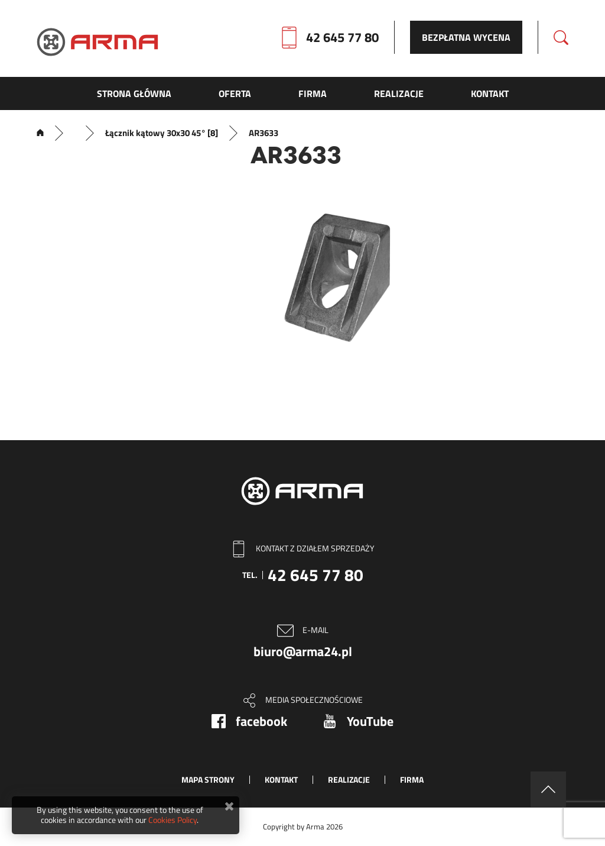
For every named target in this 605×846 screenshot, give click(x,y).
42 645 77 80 (342, 37)
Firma (412, 779)
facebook (261, 721)
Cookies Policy (172, 819)
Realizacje (349, 779)
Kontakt (281, 779)
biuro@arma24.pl (302, 651)
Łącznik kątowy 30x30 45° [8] (161, 133)
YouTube (370, 721)
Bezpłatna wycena (466, 37)
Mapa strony (208, 779)
